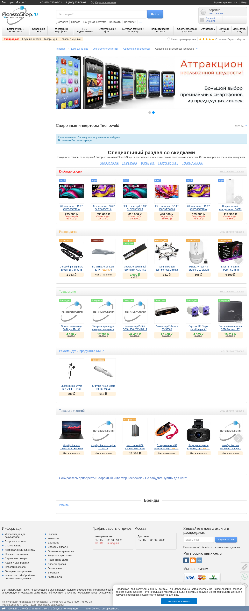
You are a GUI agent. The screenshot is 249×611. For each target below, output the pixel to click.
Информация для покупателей (15, 535)
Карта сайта (55, 576)
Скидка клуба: (71, 216)
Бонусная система (94, 22)
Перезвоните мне (105, 2)
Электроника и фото (107, 30)
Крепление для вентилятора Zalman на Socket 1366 (167, 269)
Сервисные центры (16, 558)
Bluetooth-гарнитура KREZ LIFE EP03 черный (71, 389)
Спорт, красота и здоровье (187, 30)
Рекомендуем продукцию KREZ (81, 351)
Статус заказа (13, 545)
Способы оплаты (58, 546)
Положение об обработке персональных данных (20, 577)
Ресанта (63, 504)
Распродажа (11, 39)
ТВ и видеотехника (85, 30)
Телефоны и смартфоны (60, 30)
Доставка (62, 22)
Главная (60, 48)
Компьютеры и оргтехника (15, 30)
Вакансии (130, 22)
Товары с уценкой (70, 39)
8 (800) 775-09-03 (76, 2)
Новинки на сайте (58, 559)
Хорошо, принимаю (179, 601)
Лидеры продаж (57, 564)
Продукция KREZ (168, 162)
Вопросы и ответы (15, 541)
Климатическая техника (160, 30)
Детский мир (224, 30)
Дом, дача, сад (239, 30)
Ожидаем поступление (18, 571)
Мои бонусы (93, 608)
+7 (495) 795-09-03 (51, 2)
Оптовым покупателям (61, 551)
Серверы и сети (38, 30)
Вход (244, 2)
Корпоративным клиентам (20, 549)
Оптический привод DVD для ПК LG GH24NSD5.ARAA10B (71, 329)
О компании (55, 568)
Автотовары (208, 28)
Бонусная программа (60, 555)
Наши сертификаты (16, 554)
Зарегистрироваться (226, 2)
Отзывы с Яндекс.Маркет (230, 39)
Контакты (115, 22)
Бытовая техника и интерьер (133, 30)
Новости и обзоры (15, 566)
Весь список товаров (232, 171)
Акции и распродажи (17, 562)
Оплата (75, 22)
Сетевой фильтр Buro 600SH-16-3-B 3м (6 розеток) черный (71, 269)
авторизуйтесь (110, 608)
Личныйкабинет (207, 19)
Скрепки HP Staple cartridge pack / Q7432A (199, 329)
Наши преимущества (183, 39)
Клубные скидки (31, 39)
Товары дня (50, 39)
